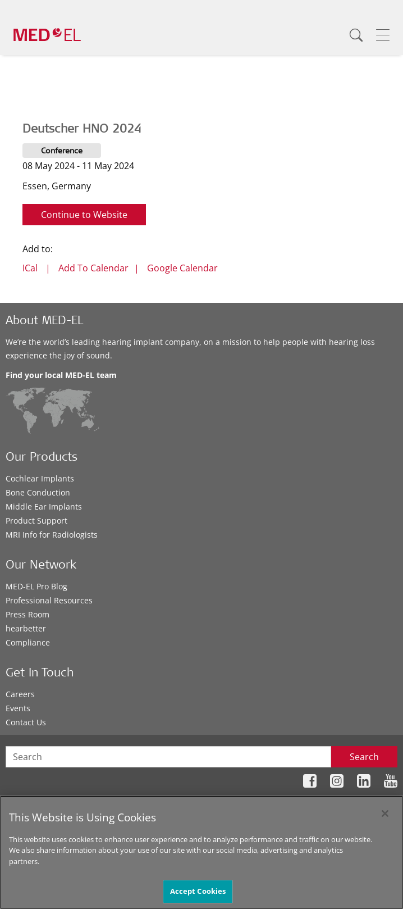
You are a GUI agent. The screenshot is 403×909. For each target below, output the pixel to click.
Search (364, 757)
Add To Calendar (93, 268)
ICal (30, 268)
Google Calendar (182, 268)
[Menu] (383, 35)
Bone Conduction (38, 492)
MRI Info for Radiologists (52, 534)
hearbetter (26, 628)
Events (18, 708)
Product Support (36, 520)
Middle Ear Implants (44, 506)
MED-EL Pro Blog (36, 586)
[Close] (385, 813)
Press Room (27, 614)
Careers (20, 694)
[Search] (356, 35)
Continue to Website (84, 214)
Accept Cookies (198, 891)
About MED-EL (44, 322)
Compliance (28, 642)
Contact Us (26, 722)
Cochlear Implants (40, 478)
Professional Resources (49, 600)
